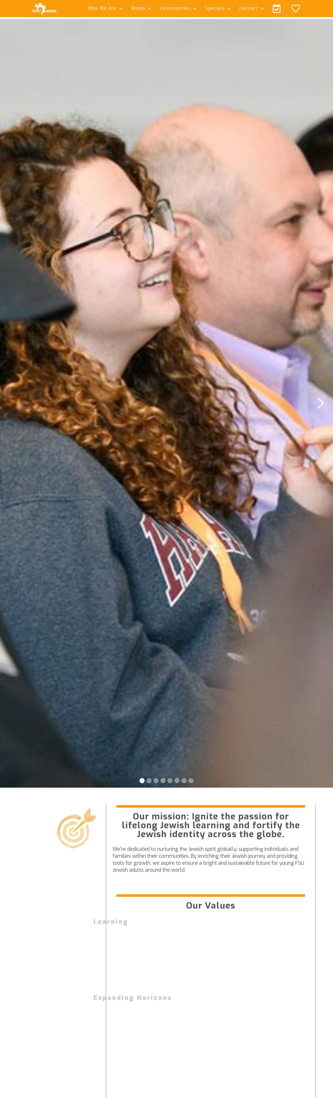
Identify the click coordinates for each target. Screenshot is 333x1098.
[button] (104, 8)
